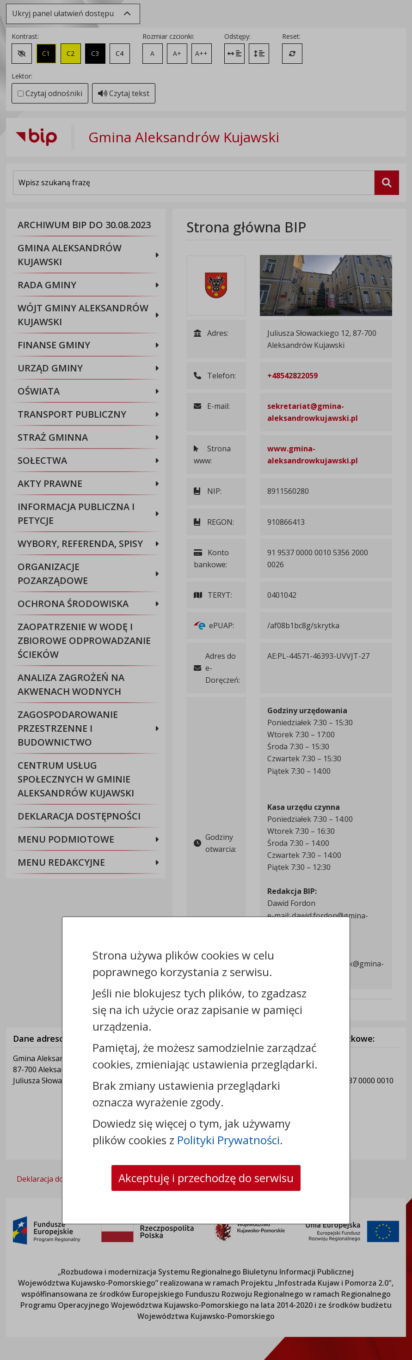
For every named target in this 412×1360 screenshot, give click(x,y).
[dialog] (206, 680)
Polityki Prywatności (228, 1140)
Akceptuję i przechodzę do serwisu (206, 1177)
